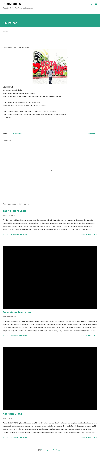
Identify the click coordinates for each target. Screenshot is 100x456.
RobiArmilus (12, 4)
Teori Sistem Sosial (15, 211)
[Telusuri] (91, 4)
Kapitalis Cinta (12, 413)
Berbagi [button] (91, 133)
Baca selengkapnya (89, 234)
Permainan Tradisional (17, 312)
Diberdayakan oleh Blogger (50, 450)
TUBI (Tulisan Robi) (15, 133)
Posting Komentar (19, 234)
